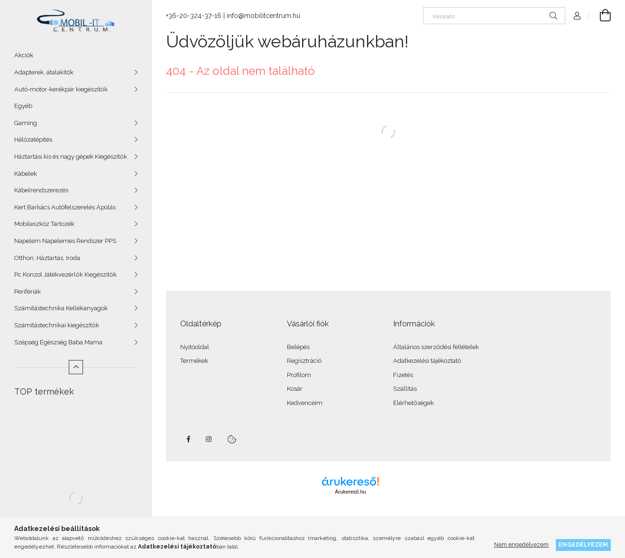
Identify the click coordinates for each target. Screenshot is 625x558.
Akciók (23, 55)
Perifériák (27, 291)
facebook (188, 439)
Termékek (194, 360)
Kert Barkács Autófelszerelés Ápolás (65, 207)
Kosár (295, 388)
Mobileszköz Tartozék (44, 223)
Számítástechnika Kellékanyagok (61, 308)
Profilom (299, 374)
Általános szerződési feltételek (436, 347)
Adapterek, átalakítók (44, 72)
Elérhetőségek (413, 402)
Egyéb (23, 105)
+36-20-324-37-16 (193, 15)
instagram (209, 439)
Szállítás (405, 388)
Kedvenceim (304, 402)
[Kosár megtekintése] (600, 15)
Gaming (25, 122)
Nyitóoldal (194, 347)
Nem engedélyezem (521, 544)
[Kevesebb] (76, 367)
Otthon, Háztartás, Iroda (47, 257)
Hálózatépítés (33, 139)
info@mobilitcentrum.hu (263, 15)
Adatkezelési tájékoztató (427, 360)
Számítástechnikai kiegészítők (56, 325)
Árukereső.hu (350, 492)
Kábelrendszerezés (41, 190)
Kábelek (25, 173)
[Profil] (577, 15)
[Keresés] (494, 15)
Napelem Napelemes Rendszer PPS (65, 240)
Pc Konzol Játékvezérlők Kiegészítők (65, 274)
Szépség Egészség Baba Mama (58, 342)
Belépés (298, 347)
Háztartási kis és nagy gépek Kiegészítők (70, 156)
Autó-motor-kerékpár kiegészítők (61, 89)
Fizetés (403, 374)
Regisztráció (304, 360)
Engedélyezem (583, 544)
